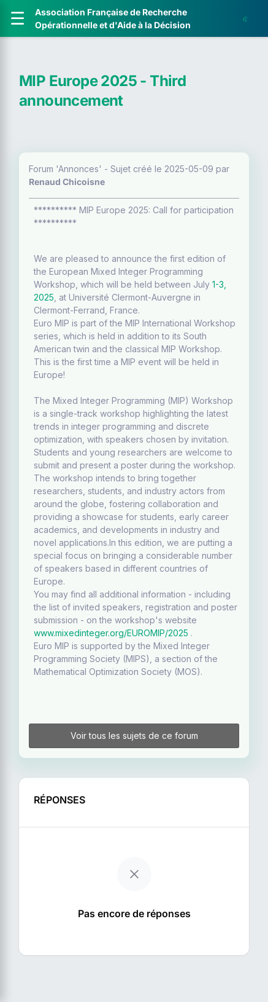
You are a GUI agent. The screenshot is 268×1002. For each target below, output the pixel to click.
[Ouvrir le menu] (17, 18)
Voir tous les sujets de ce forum (134, 735)
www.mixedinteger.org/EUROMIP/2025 (111, 633)
